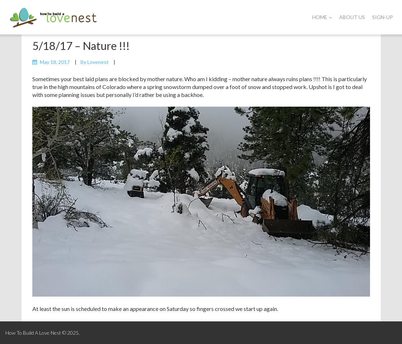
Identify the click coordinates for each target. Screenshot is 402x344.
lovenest (97, 62)
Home (322, 17)
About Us (352, 17)
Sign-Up (382, 17)
